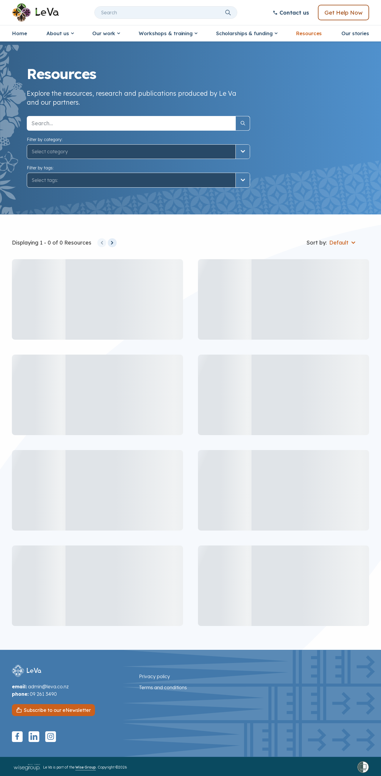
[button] (138, 180)
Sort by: (316, 242)
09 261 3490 (43, 694)
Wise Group (85, 767)
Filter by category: (45, 139)
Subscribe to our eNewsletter (57, 710)
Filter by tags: (40, 168)
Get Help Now (343, 12)
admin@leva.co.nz (48, 687)
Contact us (291, 12)
